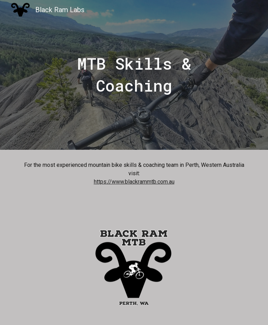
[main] (134, 74)
